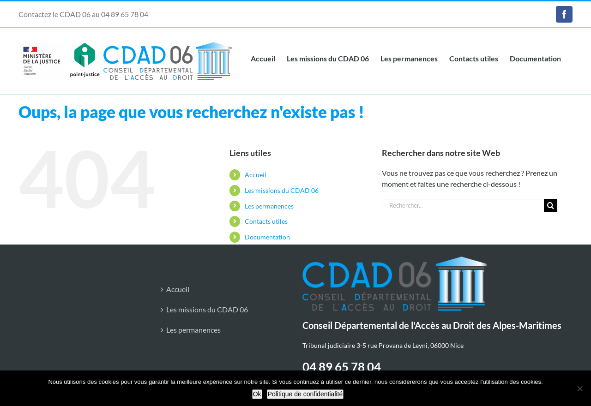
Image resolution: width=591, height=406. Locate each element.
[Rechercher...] (463, 205)
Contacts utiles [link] (266, 221)
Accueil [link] (255, 175)
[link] (564, 14)
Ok (257, 394)
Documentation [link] (267, 237)
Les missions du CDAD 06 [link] (282, 190)
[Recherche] (550, 205)
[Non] (579, 388)
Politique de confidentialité (305, 394)
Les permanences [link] (269, 206)
